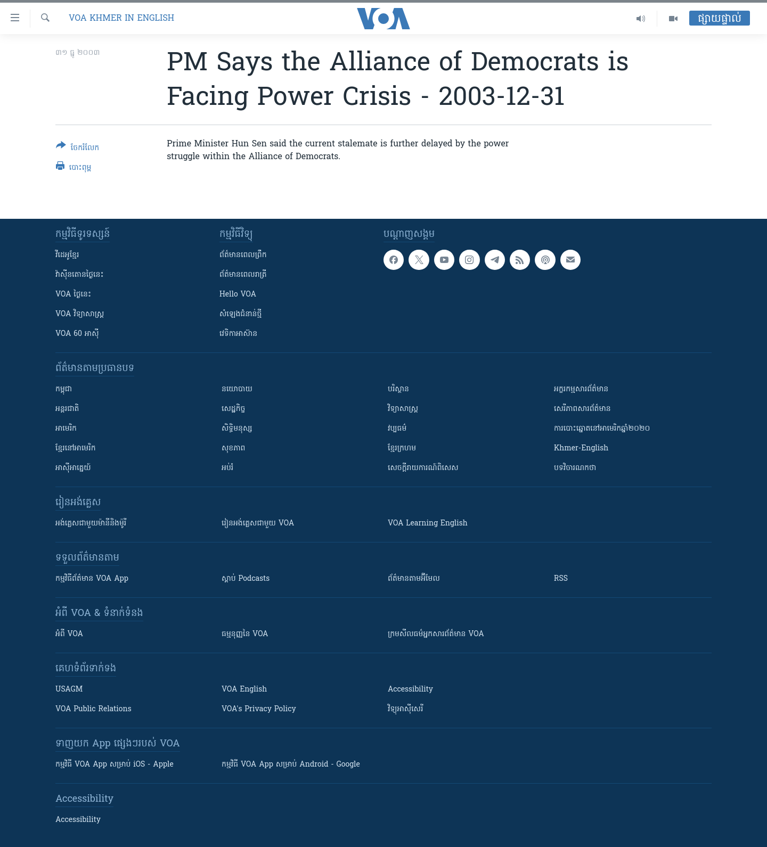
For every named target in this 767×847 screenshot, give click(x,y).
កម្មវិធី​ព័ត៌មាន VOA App (91, 579)
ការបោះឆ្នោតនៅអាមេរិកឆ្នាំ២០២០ (602, 428)
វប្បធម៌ (397, 428)
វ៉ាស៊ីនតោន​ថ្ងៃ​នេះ (79, 275)
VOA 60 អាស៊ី (77, 334)
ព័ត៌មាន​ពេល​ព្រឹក (243, 255)
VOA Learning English (428, 523)
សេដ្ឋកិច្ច (233, 409)
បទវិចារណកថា (575, 468)
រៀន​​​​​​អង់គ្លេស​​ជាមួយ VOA (258, 523)
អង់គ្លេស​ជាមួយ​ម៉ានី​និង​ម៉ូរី (90, 523)
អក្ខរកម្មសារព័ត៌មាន (581, 389)
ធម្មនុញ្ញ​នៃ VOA (245, 634)
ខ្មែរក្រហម (402, 448)
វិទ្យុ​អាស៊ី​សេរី (405, 709)
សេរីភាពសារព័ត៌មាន (582, 409)
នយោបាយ (237, 389)
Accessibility (410, 689)
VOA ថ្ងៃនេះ (73, 294)
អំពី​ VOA (69, 634)
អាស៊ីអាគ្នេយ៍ (73, 468)
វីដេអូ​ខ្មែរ (67, 255)
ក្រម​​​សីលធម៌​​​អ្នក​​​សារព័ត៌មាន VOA (436, 634)
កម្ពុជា (63, 389)
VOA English (244, 689)
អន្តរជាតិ (67, 409)
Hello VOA (237, 294)
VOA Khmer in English (121, 18)
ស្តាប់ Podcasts (246, 579)
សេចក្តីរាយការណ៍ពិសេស (423, 468)
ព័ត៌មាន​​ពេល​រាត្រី (243, 275)
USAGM (69, 689)
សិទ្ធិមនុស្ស (237, 428)
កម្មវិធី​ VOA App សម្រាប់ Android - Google (291, 764)
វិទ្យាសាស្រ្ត (403, 409)
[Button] (77, 149)
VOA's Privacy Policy (259, 709)
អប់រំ (227, 468)
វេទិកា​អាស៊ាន (238, 334)
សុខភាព (233, 448)
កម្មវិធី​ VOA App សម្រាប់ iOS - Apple (114, 764)
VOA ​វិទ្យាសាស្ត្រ (79, 314)
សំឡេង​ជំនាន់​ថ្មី (240, 314)
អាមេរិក (66, 428)
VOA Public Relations (93, 709)
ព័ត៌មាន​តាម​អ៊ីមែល (414, 579)
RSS (561, 579)
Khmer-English (581, 448)
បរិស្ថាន (398, 389)
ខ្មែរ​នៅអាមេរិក (75, 448)
